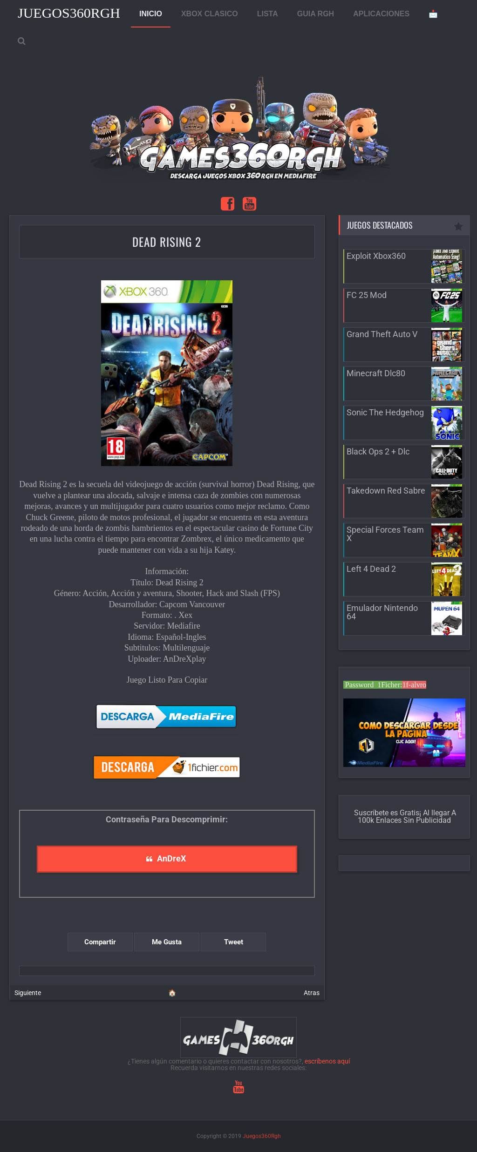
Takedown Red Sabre (386, 490)
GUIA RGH (315, 14)
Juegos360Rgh (69, 12)
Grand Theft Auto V (382, 334)
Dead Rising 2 (166, 241)
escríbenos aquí (327, 1061)
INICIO (150, 14)
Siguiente (27, 992)
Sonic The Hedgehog (385, 412)
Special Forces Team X (385, 534)
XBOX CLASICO (209, 14)
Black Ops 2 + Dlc (378, 451)
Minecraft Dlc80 (376, 373)
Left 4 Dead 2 (371, 569)
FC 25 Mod (367, 295)
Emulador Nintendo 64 (382, 612)
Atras (312, 992)
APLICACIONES (381, 14)
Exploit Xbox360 (376, 256)
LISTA (267, 14)
